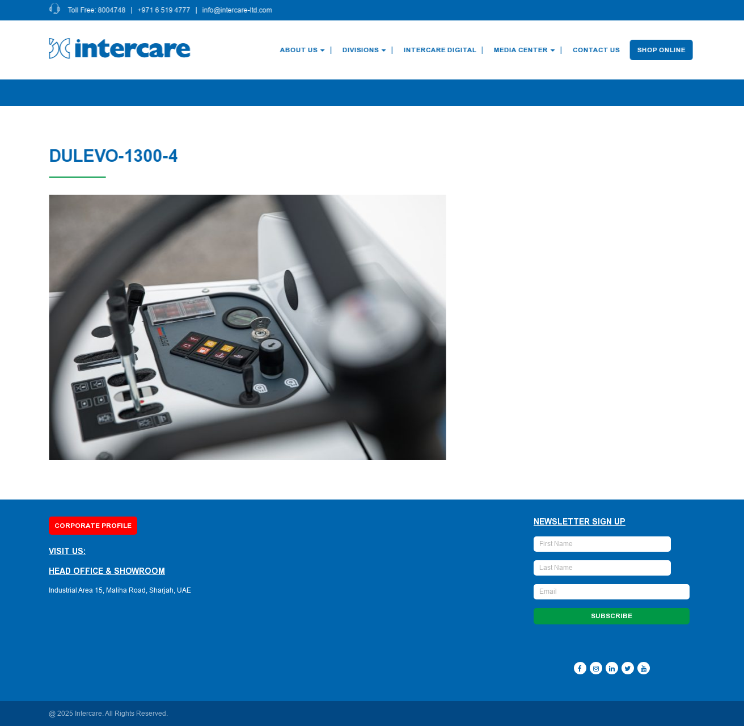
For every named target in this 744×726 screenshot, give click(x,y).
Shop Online (663, 50)
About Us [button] (304, 50)
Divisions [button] (366, 50)
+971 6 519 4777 (166, 10)
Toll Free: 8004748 (99, 10)
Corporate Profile (93, 526)
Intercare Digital (441, 50)
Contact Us (598, 50)
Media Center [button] (526, 50)
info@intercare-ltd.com (239, 10)
